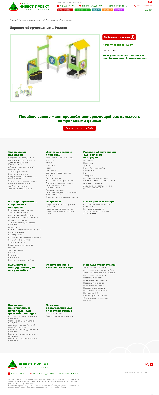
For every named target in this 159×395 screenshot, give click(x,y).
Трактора (87, 165)
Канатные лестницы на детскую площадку (23, 335)
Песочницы (51, 170)
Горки (48, 168)
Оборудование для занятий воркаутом (21, 168)
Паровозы (88, 163)
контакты (119, 10)
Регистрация (147, 6)
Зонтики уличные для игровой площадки (21, 223)
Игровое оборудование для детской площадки (99, 155)
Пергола (12, 252)
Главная (13, 20)
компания (107, 10)
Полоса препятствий (18, 174)
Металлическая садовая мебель (98, 270)
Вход (139, 6)
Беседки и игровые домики (58, 173)
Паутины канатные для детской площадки (22, 317)
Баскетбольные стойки (19, 184)
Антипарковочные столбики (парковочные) (96, 212)
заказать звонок (82, 10)
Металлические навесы (94, 268)
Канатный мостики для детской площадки (23, 330)
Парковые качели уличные (20, 245)
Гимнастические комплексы (21, 160)
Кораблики (88, 171)
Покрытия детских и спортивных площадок (61, 205)
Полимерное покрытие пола (59, 209)
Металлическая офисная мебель (99, 273)
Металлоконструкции (99, 264)
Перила (87, 301)
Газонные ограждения (93, 209)
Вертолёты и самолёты (94, 168)
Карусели (50, 165)
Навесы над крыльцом (94, 288)
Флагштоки (13, 257)
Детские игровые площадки (31, 20)
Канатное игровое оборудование (99, 181)
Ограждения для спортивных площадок (96, 205)
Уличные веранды (16, 242)
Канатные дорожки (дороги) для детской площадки (23, 326)
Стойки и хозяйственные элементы (24, 237)
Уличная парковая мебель (20, 210)
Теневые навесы (53, 178)
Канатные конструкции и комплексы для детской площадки (22, 309)
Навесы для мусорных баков (21, 260)
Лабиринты (88, 176)
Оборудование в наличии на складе (59, 266)
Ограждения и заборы (99, 201)
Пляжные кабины (16, 232)
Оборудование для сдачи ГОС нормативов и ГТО (22, 177)
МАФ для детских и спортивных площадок (22, 204)
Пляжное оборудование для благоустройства (59, 308)
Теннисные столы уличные (20, 189)
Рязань (25, 3)
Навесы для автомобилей (95, 290)
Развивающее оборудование (59, 20)
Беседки (12, 247)
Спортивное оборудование (21, 158)
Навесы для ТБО (90, 293)
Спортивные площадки (17, 153)
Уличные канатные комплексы (22, 181)
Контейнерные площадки (95, 295)
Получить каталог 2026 (79, 128)
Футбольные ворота (17, 186)
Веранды (50, 175)
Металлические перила (94, 275)
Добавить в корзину (119, 37)
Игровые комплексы (92, 183)
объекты (96, 10)
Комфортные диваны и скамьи (23, 218)
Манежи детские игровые (95, 178)
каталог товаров (65, 10)
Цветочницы (13, 255)
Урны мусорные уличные (20, 240)
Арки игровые (14, 227)
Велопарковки (15, 235)
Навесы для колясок (92, 278)
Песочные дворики (54, 190)
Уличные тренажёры (17, 172)
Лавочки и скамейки (18, 212)
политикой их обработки (55, 387)
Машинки (88, 160)
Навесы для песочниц (93, 285)
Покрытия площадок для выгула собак (60, 212)
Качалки (50, 160)
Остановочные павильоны (95, 298)
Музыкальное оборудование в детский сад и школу (97, 187)
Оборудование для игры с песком (62, 197)
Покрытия (53, 201)
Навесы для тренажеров (94, 283)
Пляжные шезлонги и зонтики (59, 316)
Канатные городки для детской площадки (22, 339)
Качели (49, 163)
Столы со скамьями (17, 220)
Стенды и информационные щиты (24, 230)
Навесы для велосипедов (95, 280)
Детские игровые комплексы (59, 158)
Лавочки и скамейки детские (22, 215)
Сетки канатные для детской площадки (21, 322)
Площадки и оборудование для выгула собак (21, 267)
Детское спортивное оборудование (18, 164)
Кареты (86, 173)
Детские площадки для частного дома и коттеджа (61, 193)
